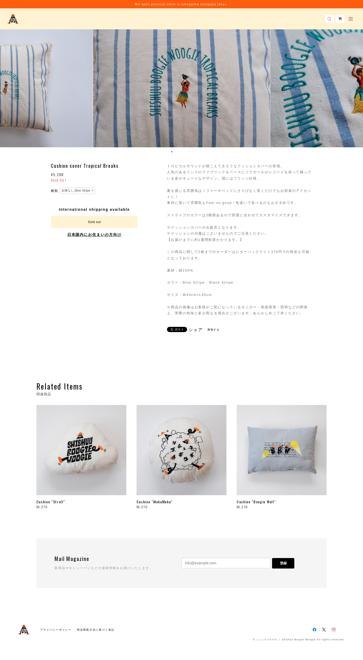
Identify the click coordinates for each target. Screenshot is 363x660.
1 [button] (168, 151)
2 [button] (171, 151)
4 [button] (178, 151)
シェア (196, 330)
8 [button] (192, 151)
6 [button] (185, 151)
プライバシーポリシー (55, 629)
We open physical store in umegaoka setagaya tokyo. (181, 4)
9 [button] (195, 151)
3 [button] (175, 151)
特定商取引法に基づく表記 (96, 629)
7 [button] (188, 151)
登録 (283, 563)
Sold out (94, 222)
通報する (213, 329)
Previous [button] (7, 88)
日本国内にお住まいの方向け (94, 234)
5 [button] (181, 151)
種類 (54, 191)
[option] (181, 88)
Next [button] (355, 88)
